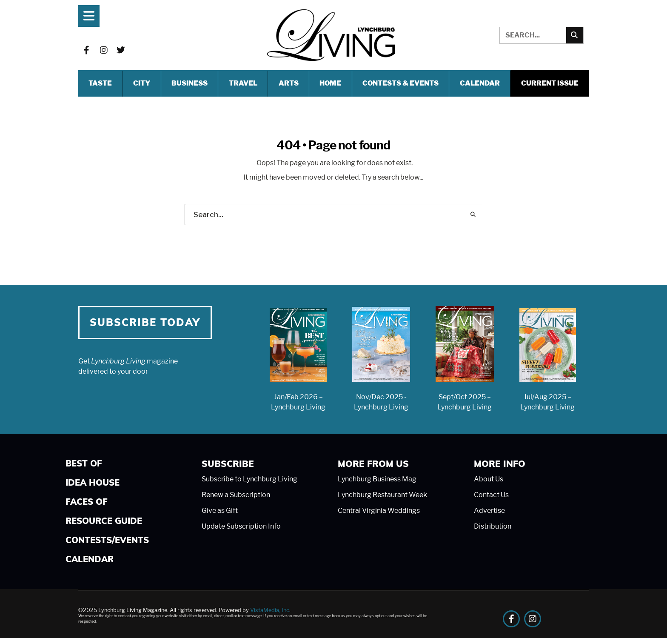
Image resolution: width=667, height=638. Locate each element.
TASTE (100, 83)
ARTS (289, 83)
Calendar (480, 83)
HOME (330, 83)
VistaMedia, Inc (269, 610)
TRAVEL (243, 83)
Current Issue (550, 83)
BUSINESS (189, 83)
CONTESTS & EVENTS (400, 83)
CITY (141, 83)
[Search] (574, 35)
